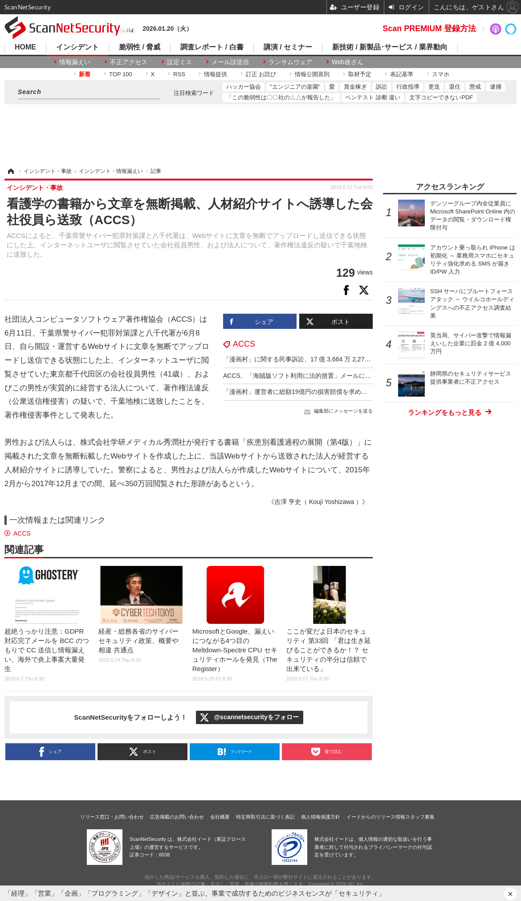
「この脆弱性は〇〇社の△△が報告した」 (281, 97)
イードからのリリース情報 (375, 816)
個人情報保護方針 (320, 816)
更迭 (434, 86)
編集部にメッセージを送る (343, 411)
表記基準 (401, 74)
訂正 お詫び (261, 74)
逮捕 (495, 86)
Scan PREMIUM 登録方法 (429, 28)
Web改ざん (347, 62)
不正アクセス (128, 62)
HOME (25, 47)
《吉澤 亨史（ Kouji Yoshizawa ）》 (318, 501)
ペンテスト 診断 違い (372, 97)
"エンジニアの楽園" (295, 86)
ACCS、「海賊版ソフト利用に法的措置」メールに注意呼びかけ (313, 375)
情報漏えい (74, 62)
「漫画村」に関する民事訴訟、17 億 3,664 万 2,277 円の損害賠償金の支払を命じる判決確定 (352, 359)
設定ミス (179, 62)
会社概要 (220, 816)
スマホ (440, 74)
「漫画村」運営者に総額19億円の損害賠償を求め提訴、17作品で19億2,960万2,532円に (345, 391)
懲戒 (475, 86)
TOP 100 (120, 74)
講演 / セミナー (288, 47)
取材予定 (359, 74)
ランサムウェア (290, 62)
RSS (179, 74)
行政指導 (407, 86)
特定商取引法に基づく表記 (265, 816)
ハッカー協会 (243, 86)
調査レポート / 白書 (211, 47)
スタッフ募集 (420, 816)
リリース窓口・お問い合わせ (112, 816)
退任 (454, 86)
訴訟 (381, 86)
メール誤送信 (230, 62)
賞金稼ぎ (355, 86)
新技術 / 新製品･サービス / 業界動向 (390, 47)
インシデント (77, 47)
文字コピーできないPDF (441, 97)
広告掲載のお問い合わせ (177, 816)
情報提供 (215, 74)
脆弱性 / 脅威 (139, 47)
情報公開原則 (312, 74)
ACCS (244, 344)
